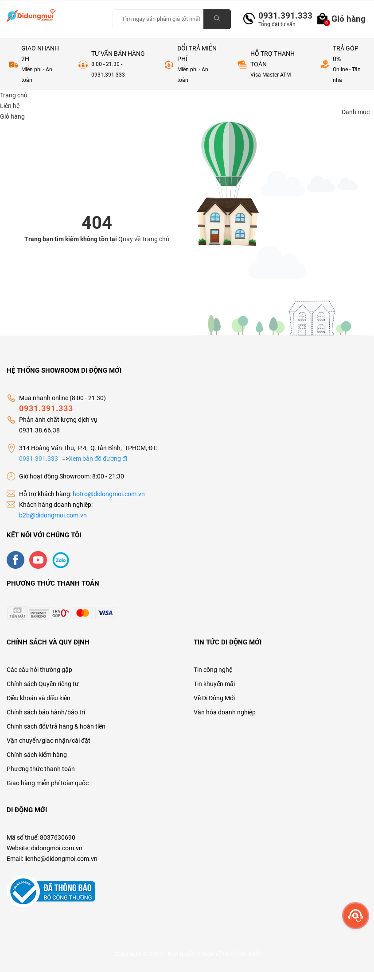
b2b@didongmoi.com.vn (53, 515)
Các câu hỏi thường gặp (39, 669)
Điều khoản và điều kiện (38, 698)
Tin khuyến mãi (214, 683)
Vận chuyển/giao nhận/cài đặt (48, 740)
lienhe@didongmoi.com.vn (60, 858)
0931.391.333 (281, 16)
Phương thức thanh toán (41, 768)
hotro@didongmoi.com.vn (109, 494)
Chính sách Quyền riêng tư (43, 683)
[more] (355, 915)
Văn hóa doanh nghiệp (225, 712)
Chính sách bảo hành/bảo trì (46, 712)
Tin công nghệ (213, 669)
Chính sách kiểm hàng (37, 754)
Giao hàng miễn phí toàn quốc (48, 783)
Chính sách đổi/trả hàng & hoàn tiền (56, 726)
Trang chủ (155, 239)
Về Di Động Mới (214, 698)
